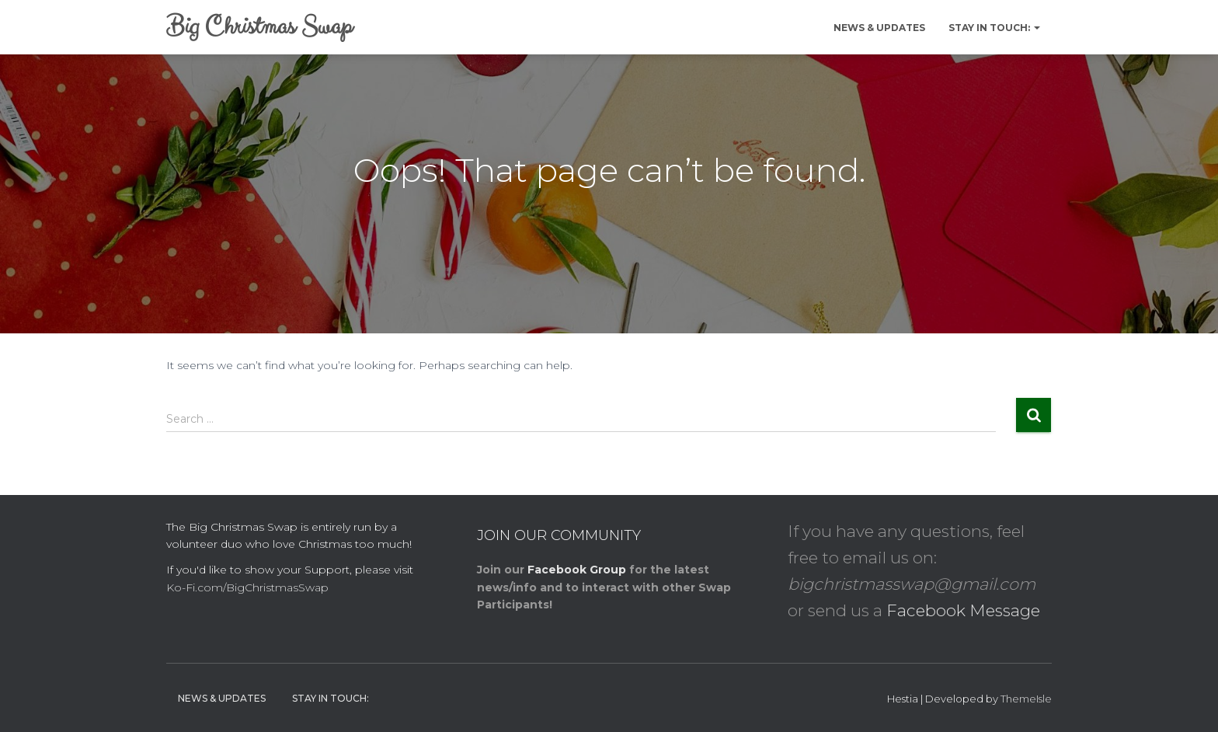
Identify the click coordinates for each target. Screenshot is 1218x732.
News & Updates (879, 27)
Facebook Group (576, 570)
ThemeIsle (1026, 698)
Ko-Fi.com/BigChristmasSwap (247, 587)
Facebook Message (963, 610)
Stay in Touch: (994, 27)
